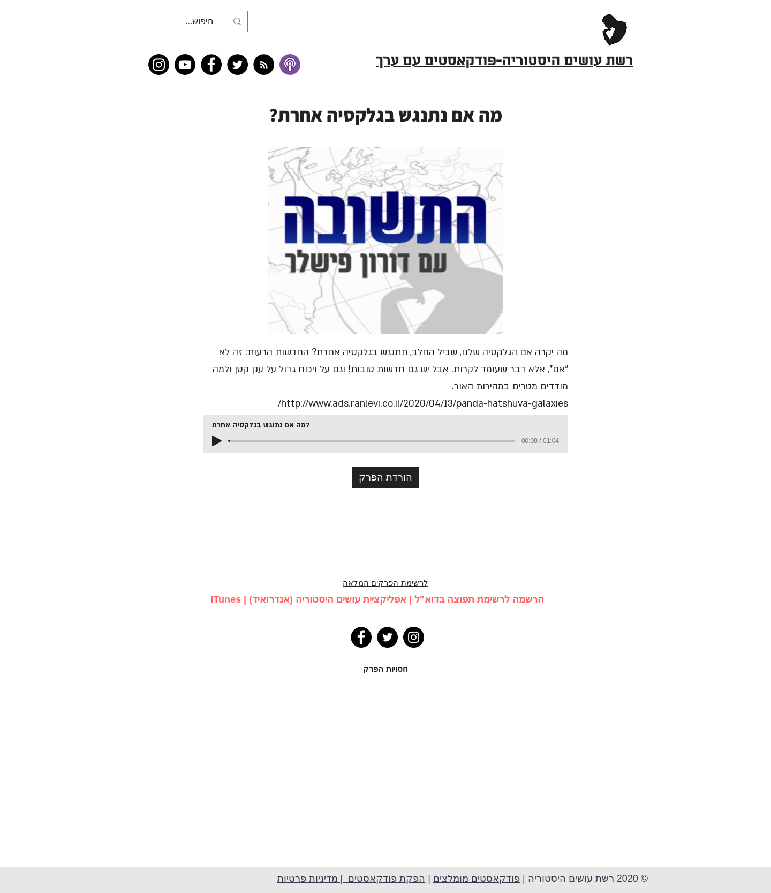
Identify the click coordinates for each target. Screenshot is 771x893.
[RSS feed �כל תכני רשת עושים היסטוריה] (263, 64)
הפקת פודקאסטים (385, 878)
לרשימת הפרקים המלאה (385, 582)
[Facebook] (211, 64)
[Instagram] (158, 64)
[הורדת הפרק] (385, 477)
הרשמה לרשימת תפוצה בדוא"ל (479, 599)
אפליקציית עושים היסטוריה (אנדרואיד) (327, 599)
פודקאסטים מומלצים (476, 878)
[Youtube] (185, 64)
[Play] (217, 441)
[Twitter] (237, 64)
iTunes (225, 599)
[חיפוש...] (199, 21)
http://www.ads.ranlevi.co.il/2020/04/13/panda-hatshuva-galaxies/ (423, 403)
